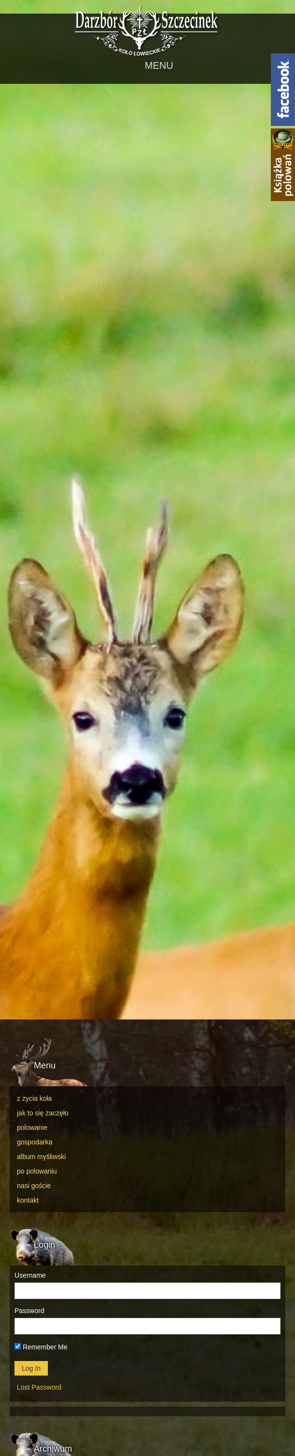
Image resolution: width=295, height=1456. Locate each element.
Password (29, 1311)
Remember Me (41, 1347)
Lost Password (39, 1387)
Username (30, 1275)
